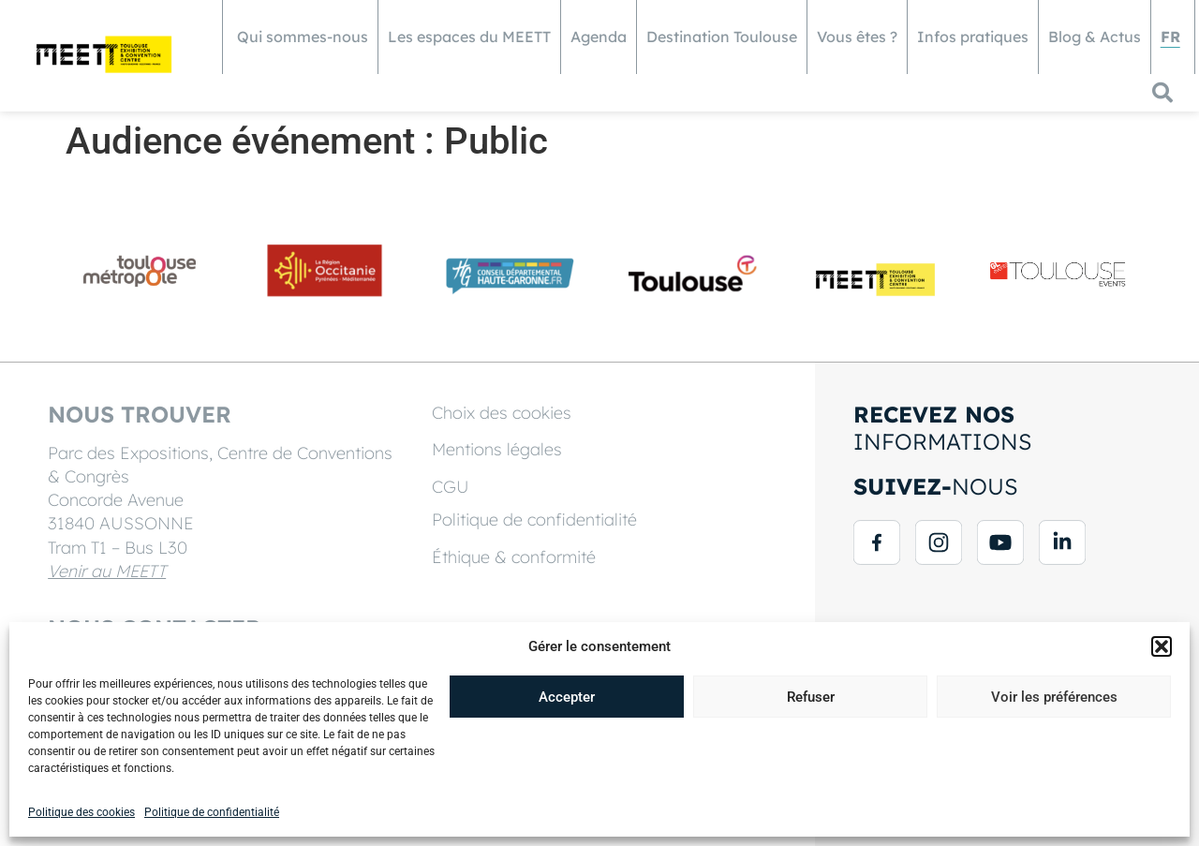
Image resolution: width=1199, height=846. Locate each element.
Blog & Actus (1094, 36)
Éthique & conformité (514, 557)
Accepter (567, 697)
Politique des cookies (81, 812)
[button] (1161, 646)
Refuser (811, 697)
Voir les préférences (1054, 697)
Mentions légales (497, 449)
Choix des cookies (501, 412)
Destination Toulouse (721, 36)
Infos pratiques (973, 36)
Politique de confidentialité (211, 812)
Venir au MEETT (108, 571)
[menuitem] (1170, 37)
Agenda (598, 36)
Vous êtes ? (857, 36)
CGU (450, 486)
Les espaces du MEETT (469, 36)
